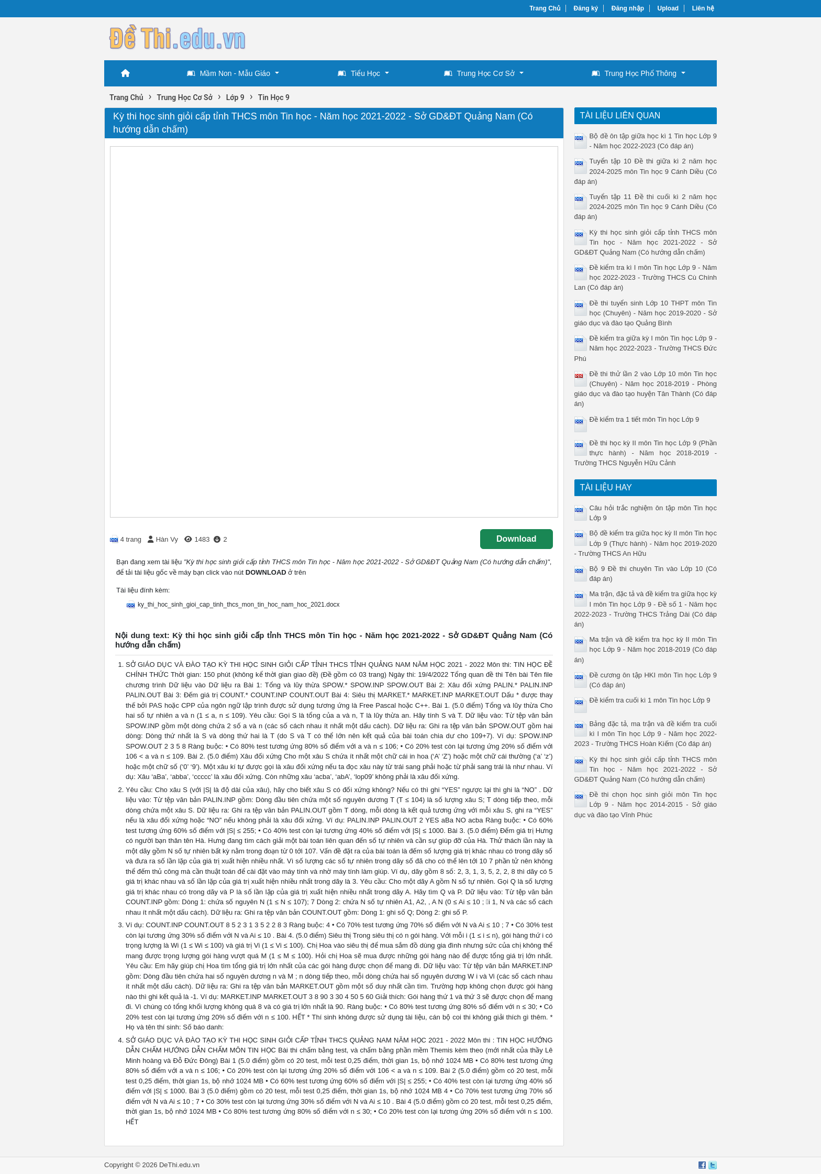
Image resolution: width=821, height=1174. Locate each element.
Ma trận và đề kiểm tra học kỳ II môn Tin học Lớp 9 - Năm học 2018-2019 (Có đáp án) (645, 649)
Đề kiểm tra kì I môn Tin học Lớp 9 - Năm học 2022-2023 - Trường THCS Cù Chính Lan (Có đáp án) (645, 277)
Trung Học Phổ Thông (634, 73)
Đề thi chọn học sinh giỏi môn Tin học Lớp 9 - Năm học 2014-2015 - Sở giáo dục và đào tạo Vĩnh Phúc (645, 804)
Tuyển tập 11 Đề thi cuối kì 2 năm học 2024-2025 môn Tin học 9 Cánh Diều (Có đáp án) (645, 207)
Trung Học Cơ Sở (479, 73)
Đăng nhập (628, 8)
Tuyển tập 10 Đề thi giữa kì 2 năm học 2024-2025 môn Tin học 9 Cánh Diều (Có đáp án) (645, 171)
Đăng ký (586, 8)
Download (516, 538)
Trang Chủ (544, 8)
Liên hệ (703, 8)
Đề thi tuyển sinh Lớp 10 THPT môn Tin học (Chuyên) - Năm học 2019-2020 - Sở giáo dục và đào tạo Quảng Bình (645, 313)
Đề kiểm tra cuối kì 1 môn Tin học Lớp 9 (650, 700)
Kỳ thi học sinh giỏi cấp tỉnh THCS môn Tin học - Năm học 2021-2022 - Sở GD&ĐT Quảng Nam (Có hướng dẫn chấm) (645, 242)
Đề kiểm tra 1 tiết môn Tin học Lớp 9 (645, 419)
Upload (668, 8)
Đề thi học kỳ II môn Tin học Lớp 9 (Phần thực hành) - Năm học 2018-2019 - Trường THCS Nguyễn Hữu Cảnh (645, 453)
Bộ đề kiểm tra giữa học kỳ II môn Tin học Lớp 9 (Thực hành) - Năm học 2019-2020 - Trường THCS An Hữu (645, 543)
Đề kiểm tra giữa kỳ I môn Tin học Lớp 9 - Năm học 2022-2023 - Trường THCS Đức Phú (645, 348)
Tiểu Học (359, 73)
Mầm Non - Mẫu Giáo (228, 73)
